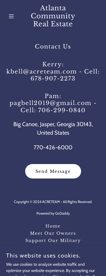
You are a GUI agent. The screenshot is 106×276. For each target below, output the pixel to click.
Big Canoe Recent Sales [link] (53, 247)
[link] (53, 24)
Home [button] (53, 226)
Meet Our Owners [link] (53, 233)
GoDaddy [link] (62, 213)
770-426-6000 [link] (53, 147)
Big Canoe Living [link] (53, 254)
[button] (13, 16)
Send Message (53, 171)
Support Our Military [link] (53, 240)
